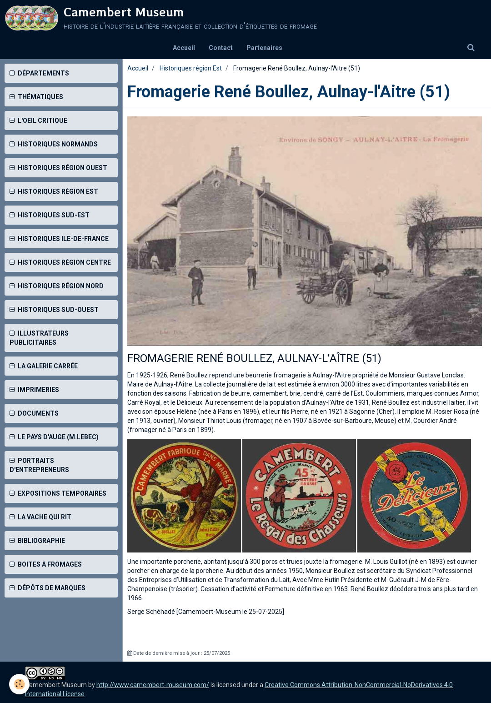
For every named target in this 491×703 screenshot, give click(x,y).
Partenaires (264, 47)
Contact (221, 47)
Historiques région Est (191, 68)
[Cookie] (19, 684)
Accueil (184, 47)
